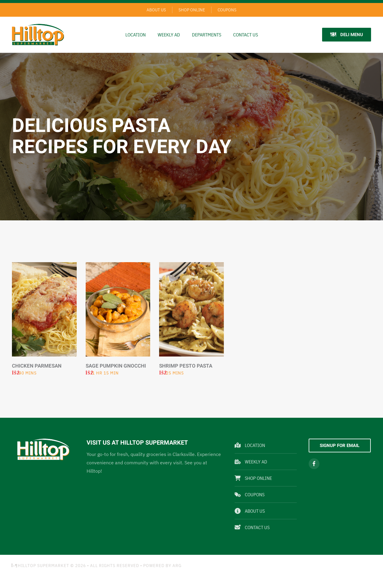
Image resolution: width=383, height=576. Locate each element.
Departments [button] (206, 35)
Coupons (227, 10)
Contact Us (245, 35)
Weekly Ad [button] (169, 35)
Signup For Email (339, 445)
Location (135, 35)
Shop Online (192, 10)
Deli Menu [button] (346, 34)
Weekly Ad (251, 462)
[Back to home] (38, 35)
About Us (156, 10)
